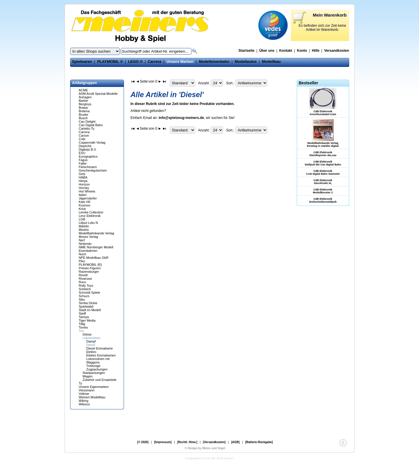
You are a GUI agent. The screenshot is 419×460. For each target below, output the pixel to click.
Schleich (85, 289)
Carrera (154, 61)
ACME (83, 90)
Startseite (247, 51)
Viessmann (87, 390)
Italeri (83, 195)
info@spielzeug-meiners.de (181, 118)
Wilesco (84, 404)
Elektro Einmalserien (101, 355)
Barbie (83, 100)
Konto (302, 51)
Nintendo (85, 243)
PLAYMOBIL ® (110, 61)
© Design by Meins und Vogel (205, 448)
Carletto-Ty (87, 128)
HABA (83, 177)
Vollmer (84, 393)
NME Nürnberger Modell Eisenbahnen (96, 248)
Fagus (83, 160)
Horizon (84, 184)
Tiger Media (87, 320)
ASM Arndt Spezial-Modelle (98, 93)
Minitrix (84, 229)
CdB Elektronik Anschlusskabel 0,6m (323, 113)
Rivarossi (85, 278)
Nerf (82, 240)
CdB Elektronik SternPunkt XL (322, 182)
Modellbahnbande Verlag (96, 233)
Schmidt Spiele (89, 292)
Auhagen (85, 97)
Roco (82, 282)
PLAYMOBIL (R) (90, 264)
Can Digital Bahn (91, 125)
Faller (83, 163)
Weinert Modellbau (92, 397)
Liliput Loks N (88, 222)
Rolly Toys (86, 285)
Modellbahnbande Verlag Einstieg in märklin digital (323, 144)
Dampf (91, 341)
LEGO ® (135, 61)
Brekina (84, 111)
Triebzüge (93, 366)
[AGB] (235, 442)
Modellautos (246, 61)
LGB (82, 219)
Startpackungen (94, 373)
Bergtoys (85, 104)
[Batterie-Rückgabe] (259, 442)
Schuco (84, 296)
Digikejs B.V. (88, 149)
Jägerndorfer (88, 198)
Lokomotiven (92, 338)
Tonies (83, 327)
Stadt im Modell (90, 310)
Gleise (87, 334)
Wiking (83, 400)
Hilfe (315, 51)
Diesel (90, 345)
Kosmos (84, 205)
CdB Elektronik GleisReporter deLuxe (323, 154)
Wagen (88, 376)
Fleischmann (88, 167)
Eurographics (88, 156)
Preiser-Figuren (90, 268)
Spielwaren (82, 61)
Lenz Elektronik (90, 215)
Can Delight (87, 121)
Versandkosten (336, 51)
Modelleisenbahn (214, 61)
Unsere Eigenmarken (94, 386)
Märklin (84, 226)
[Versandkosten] (214, 442)
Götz (82, 174)
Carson (84, 135)
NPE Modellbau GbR (94, 257)
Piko (82, 261)
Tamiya (84, 317)
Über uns (266, 51)
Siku (82, 299)
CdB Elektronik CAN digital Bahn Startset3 (323, 172)
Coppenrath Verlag (92, 142)
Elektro (91, 352)
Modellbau (271, 61)
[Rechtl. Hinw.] (187, 442)
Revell (83, 275)
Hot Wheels (87, 191)
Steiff (82, 313)
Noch (82, 254)
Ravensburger (89, 271)
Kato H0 (84, 202)
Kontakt (285, 51)
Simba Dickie (88, 303)
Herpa (83, 181)
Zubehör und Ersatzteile (100, 379)
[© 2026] (142, 442)
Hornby (84, 188)
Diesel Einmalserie (99, 348)
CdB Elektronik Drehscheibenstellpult (322, 200)
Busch (83, 118)
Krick (82, 209)
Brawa (83, 107)
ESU (82, 153)
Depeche (85, 146)
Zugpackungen (97, 369)
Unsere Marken (179, 61)
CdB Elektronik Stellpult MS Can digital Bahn (323, 163)
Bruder (83, 114)
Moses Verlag (88, 236)
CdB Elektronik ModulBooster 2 (323, 191)
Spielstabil (86, 306)
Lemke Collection (91, 212)
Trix (81, 331)
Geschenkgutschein (93, 170)
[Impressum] (163, 442)
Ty (80, 383)
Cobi (82, 139)
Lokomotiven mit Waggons (98, 360)
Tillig (82, 324)
